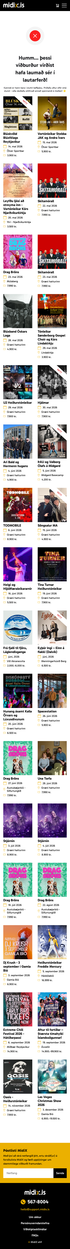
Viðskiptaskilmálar (35, 1229)
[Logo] (13, 5)
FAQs (35, 1235)
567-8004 (38, 1202)
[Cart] (57, 6)
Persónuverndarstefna (35, 1223)
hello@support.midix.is (35, 1209)
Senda (60, 1173)
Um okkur (35, 1217)
